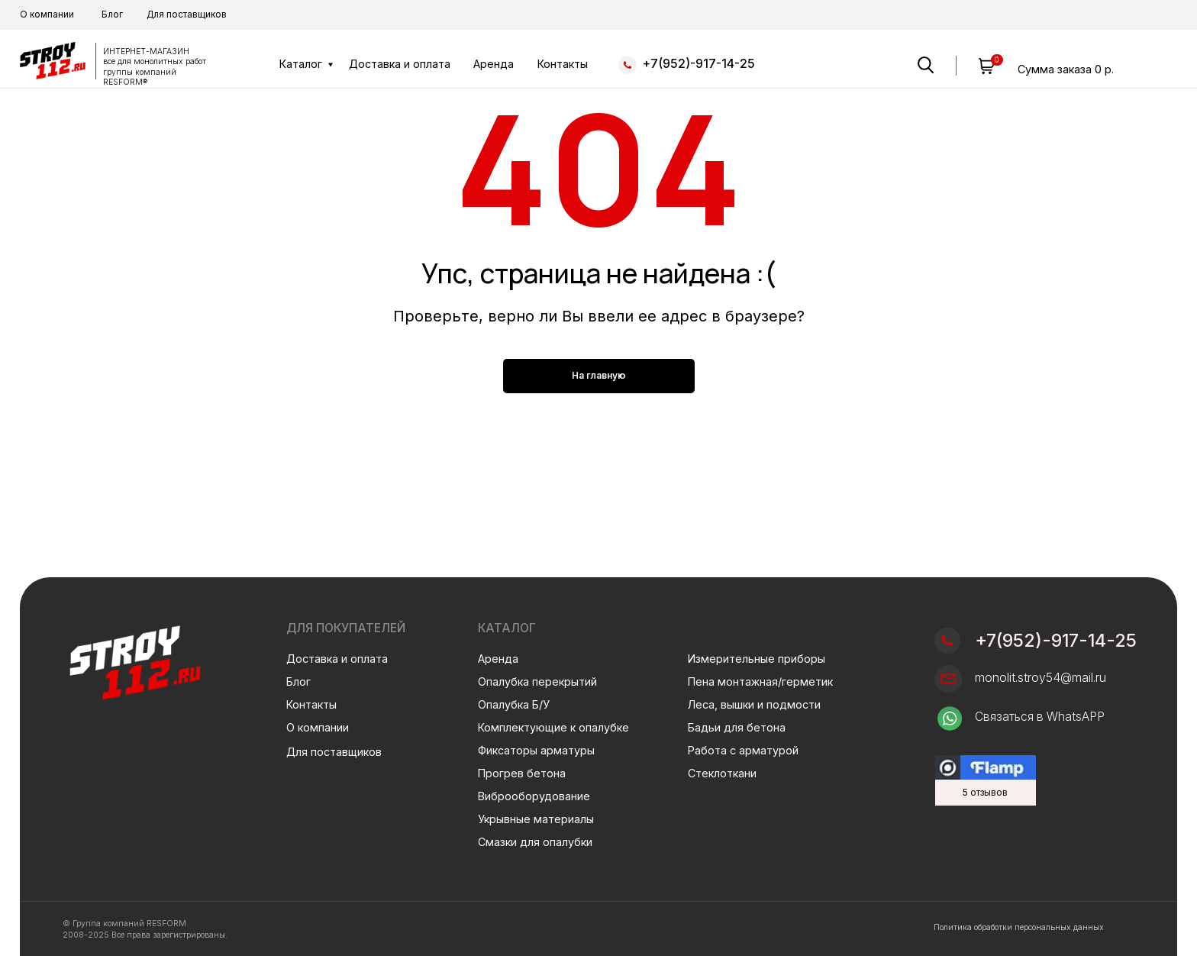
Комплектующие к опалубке (553, 727)
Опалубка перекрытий (537, 681)
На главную (599, 375)
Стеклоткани (722, 773)
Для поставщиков (187, 14)
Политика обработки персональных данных (1019, 927)
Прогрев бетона (522, 773)
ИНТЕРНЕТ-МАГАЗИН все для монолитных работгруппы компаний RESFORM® (154, 66)
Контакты (562, 63)
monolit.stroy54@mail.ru (1040, 677)
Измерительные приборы (756, 658)
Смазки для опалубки (535, 841)
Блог (112, 14)
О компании (47, 14)
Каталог (300, 63)
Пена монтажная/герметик (760, 681)
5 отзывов (985, 792)
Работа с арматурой (743, 750)
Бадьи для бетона (737, 727)
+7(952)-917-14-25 (699, 64)
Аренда (493, 63)
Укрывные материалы (536, 818)
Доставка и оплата (399, 63)
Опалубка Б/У (514, 704)
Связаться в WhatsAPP (1040, 716)
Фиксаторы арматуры (536, 750)
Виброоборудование (534, 796)
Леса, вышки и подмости (754, 704)
